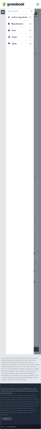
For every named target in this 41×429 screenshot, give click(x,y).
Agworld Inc (12, 426)
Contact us (7, 418)
